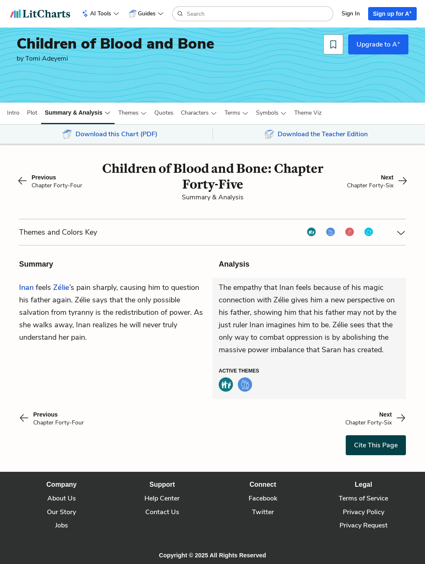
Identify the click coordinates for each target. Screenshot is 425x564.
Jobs (61, 525)
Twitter (263, 512)
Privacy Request (364, 525)
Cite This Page (376, 445)
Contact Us (162, 512)
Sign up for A (392, 13)
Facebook (263, 498)
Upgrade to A (378, 44)
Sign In (351, 13)
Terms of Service (363, 498)
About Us (61, 498)
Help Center (162, 498)
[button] (13, 113)
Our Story (61, 512)
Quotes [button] (163, 113)
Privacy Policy (363, 512)
